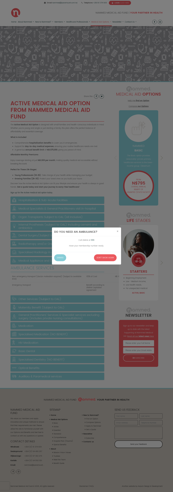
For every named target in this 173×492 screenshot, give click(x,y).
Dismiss (60, 257)
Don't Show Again (105, 257)
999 (92, 240)
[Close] (117, 231)
